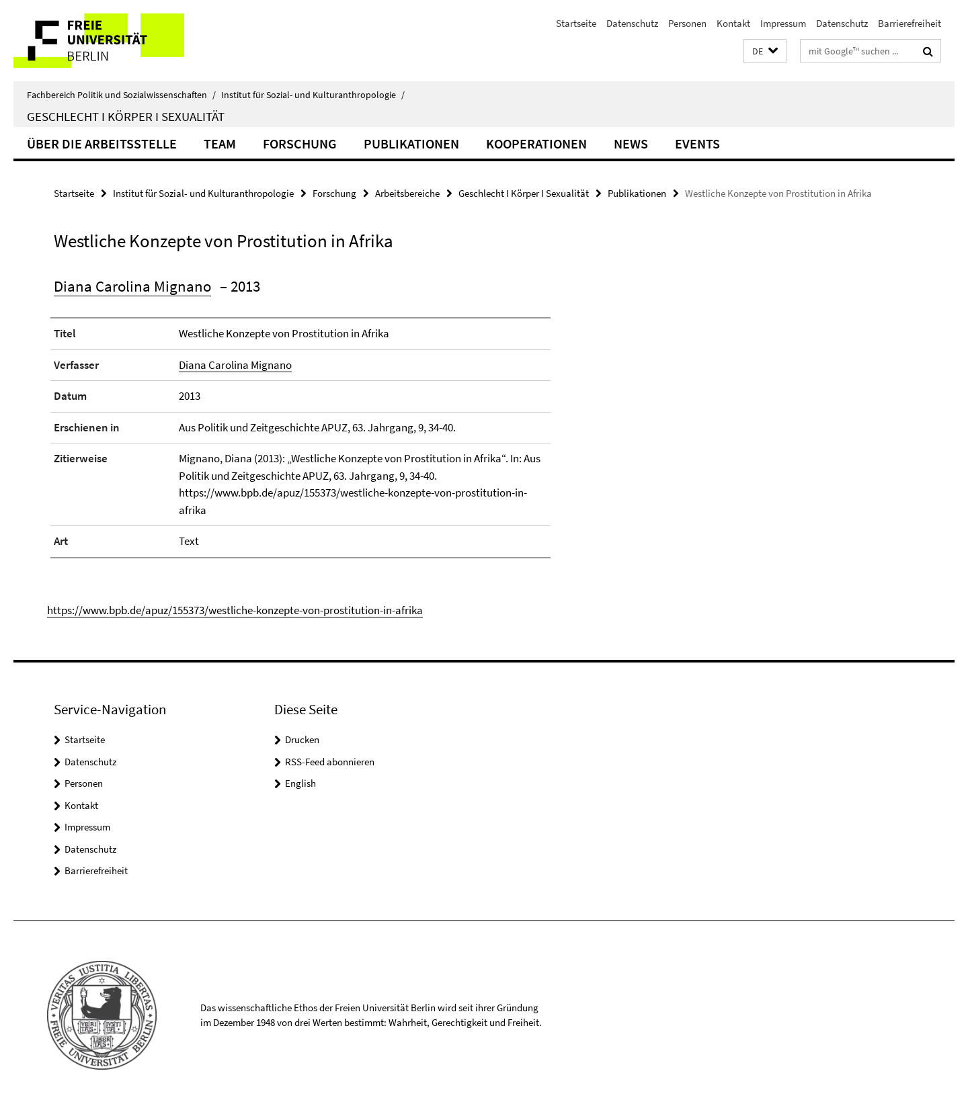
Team (220, 143)
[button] (765, 51)
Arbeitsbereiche (407, 193)
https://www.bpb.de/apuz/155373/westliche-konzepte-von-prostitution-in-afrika (235, 610)
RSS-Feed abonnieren (329, 761)
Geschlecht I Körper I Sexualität (126, 116)
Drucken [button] (302, 739)
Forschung (300, 143)
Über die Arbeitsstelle (102, 143)
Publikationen (411, 143)
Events (697, 143)
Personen (687, 23)
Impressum (783, 23)
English (300, 783)
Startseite (576, 23)
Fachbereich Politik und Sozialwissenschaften (121, 94)
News (631, 143)
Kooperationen (536, 143)
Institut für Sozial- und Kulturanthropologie (313, 94)
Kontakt (733, 23)
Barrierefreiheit (909, 23)
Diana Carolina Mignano (132, 286)
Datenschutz (632, 23)
